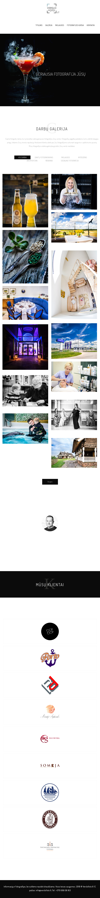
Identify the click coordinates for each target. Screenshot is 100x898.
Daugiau (50, 482)
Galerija (48, 25)
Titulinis (39, 25)
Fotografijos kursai (75, 25)
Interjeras (82, 157)
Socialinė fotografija (70, 161)
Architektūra (32, 161)
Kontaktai (91, 25)
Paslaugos (59, 25)
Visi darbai (22, 157)
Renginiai (49, 161)
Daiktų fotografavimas (44, 157)
